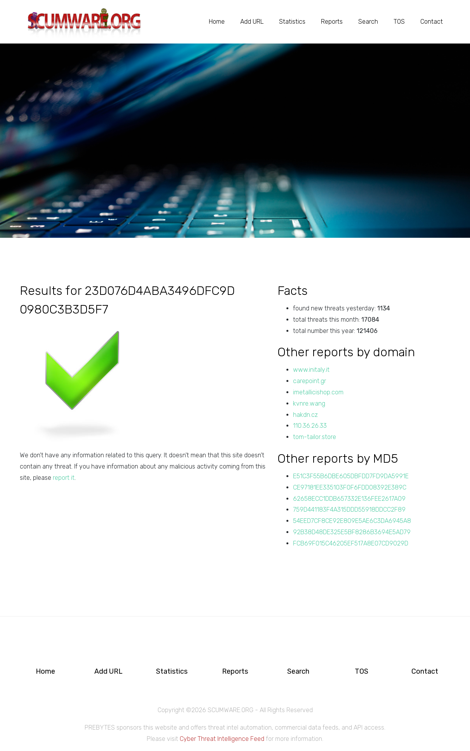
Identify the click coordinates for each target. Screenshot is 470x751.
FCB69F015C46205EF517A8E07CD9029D (350, 543)
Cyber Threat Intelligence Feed (222, 738)
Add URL (252, 21)
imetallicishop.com (318, 392)
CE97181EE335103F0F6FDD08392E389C (349, 487)
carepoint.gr (309, 381)
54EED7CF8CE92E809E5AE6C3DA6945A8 (352, 520)
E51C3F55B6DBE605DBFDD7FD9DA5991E (351, 476)
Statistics (292, 21)
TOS (399, 21)
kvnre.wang (309, 403)
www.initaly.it (311, 369)
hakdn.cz (305, 414)
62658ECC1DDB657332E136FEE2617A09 (349, 498)
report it (64, 477)
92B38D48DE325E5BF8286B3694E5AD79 (352, 532)
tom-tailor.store (314, 437)
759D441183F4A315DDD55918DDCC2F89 (349, 509)
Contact (431, 21)
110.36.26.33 (310, 425)
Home (217, 21)
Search (368, 21)
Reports (332, 21)
